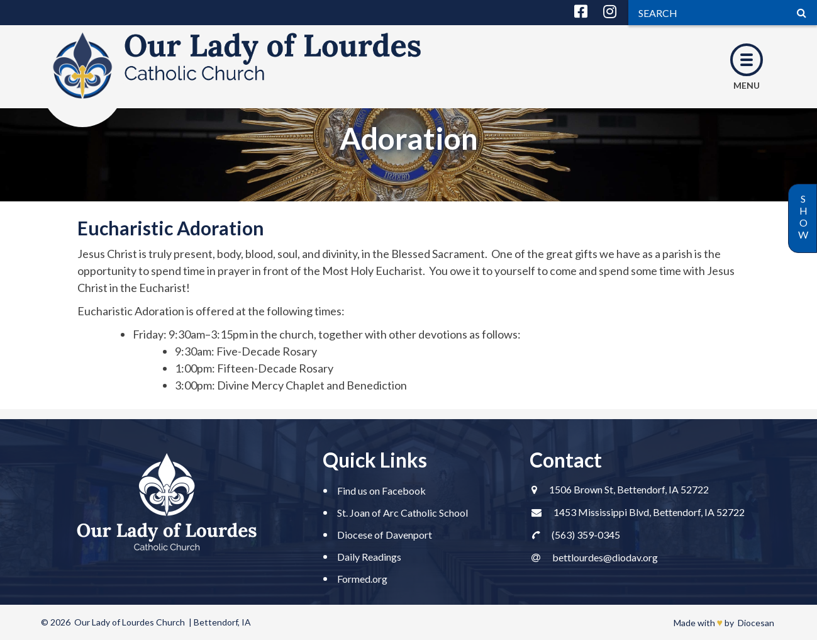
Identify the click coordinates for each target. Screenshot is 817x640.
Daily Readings (369, 557)
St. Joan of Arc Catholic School (402, 513)
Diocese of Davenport (384, 535)
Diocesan (756, 622)
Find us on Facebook (381, 491)
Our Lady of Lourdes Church (129, 622)
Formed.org (362, 579)
